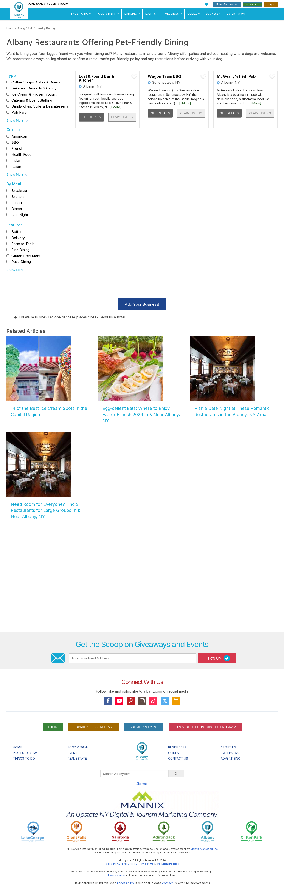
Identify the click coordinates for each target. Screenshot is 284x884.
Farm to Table (22, 244)
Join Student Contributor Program (205, 727)
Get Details (91, 117)
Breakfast (19, 190)
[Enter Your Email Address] (132, 658)
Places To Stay (25, 753)
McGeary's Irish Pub (236, 76)
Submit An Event (144, 727)
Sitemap (142, 783)
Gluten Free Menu (26, 256)
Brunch (17, 196)
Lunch (16, 203)
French (17, 148)
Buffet (16, 232)
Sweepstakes (231, 753)
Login (270, 4)
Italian (16, 166)
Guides (192, 13)
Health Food (21, 154)
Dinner (16, 209)
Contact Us (178, 758)
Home (10, 28)
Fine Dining (20, 250)
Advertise (252, 4)
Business (212, 13)
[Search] (176, 773)
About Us (228, 747)
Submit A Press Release (94, 727)
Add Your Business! (142, 304)
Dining (21, 28)
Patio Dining (21, 261)
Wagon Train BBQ (164, 76)
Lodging (130, 13)
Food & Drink (106, 13)
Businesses (177, 747)
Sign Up (218, 658)
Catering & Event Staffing (31, 100)
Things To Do (78, 13)
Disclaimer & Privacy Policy (121, 863)
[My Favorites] (206, 4)
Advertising (230, 758)
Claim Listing (122, 117)
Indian (16, 160)
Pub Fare (19, 112)
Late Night (19, 215)
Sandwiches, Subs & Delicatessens (39, 106)
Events (150, 13)
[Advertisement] (142, 579)
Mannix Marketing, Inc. (204, 848)
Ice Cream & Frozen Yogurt (33, 94)
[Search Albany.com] (134, 773)
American (19, 136)
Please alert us (117, 874)
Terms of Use (147, 863)
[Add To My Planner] (134, 76)
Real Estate (77, 758)
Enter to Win (236, 13)
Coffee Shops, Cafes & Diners (35, 82)
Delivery (18, 238)
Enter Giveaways (226, 4)
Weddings (171, 13)
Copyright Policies (168, 863)
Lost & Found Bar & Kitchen (96, 78)
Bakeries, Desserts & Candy (33, 88)
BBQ (15, 142)
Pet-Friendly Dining (41, 28)
